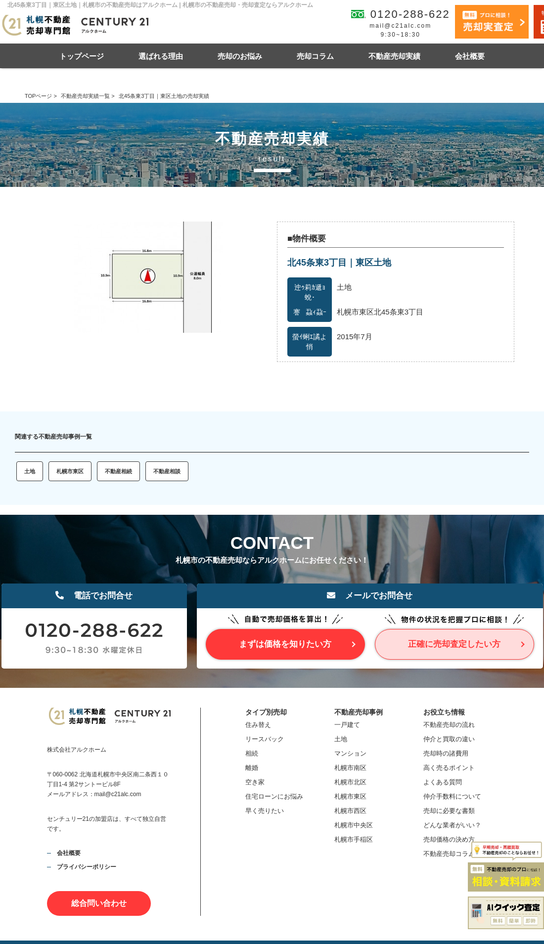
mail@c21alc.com (400, 25)
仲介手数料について (452, 796)
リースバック (264, 739)
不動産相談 (167, 471)
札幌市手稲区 (353, 839)
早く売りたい (264, 810)
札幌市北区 (350, 782)
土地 (29, 471)
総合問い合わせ (99, 903)
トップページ (81, 56)
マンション (350, 753)
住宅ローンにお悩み (274, 796)
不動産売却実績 (394, 56)
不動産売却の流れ (449, 724)
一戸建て (347, 724)
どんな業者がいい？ (452, 825)
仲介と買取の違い (449, 739)
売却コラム (315, 56)
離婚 (251, 767)
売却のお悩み (240, 56)
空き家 (255, 782)
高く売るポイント (449, 767)
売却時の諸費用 (445, 753)
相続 (251, 753)
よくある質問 (442, 782)
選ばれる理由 (160, 56)
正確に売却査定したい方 (454, 644)
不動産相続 (118, 471)
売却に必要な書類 (449, 810)
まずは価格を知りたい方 (285, 644)
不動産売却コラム (449, 853)
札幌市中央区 (353, 825)
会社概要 (470, 56)
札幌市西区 (350, 810)
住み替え (258, 724)
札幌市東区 (70, 471)
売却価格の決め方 (449, 839)
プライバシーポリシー (86, 866)
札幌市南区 (350, 767)
